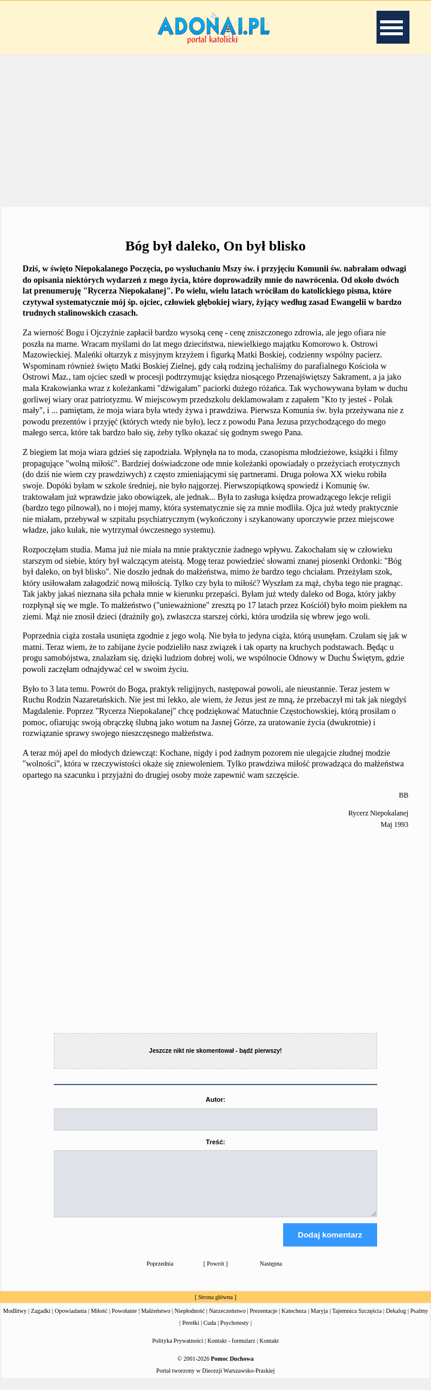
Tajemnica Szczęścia (357, 1321)
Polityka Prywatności (177, 1351)
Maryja (319, 1321)
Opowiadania (70, 1321)
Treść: (215, 1141)
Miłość (99, 1321)
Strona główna (215, 1308)
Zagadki (41, 1321)
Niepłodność (190, 1321)
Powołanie (123, 1321)
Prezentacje (263, 1321)
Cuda (210, 1333)
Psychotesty (234, 1333)
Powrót (215, 1274)
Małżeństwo (156, 1321)
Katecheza (293, 1321)
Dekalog (396, 1321)
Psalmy (419, 1321)
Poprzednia (160, 1274)
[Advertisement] (215, 131)
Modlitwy (14, 1321)
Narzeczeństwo (227, 1321)
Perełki (190, 1333)
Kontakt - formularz (232, 1351)
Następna (271, 1274)
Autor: (215, 1099)
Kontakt (269, 1351)
